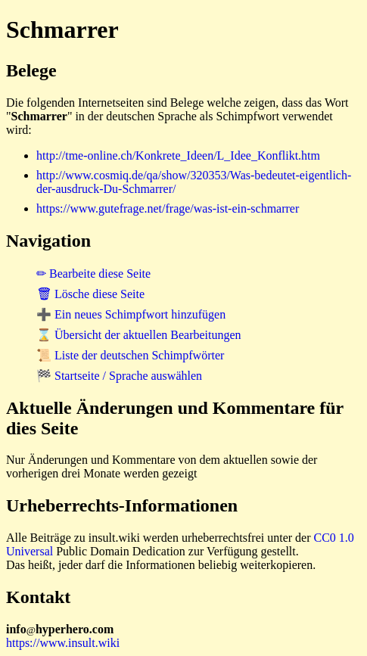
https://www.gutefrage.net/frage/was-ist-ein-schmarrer (167, 208)
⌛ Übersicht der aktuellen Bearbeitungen (138, 334)
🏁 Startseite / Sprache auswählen (119, 375)
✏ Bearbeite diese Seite (93, 273)
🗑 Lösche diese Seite (90, 294)
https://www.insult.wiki (63, 642)
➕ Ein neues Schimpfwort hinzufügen (130, 314)
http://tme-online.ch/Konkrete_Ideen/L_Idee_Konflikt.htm (178, 155)
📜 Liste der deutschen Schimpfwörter (130, 355)
